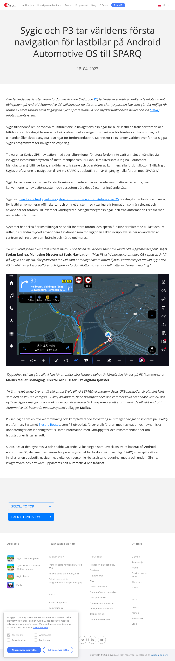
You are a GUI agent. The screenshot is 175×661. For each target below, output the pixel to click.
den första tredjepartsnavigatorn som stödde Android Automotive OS (69, 199)
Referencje (137, 562)
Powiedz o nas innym (139, 575)
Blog (93, 5)
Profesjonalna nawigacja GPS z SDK (65, 566)
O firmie (103, 5)
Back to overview (31, 517)
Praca (135, 567)
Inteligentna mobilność (101, 608)
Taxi (92, 581)
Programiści (82, 5)
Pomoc (68, 5)
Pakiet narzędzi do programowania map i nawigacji (66, 581)
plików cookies (40, 627)
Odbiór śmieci (97, 614)
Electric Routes (49, 424)
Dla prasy (137, 582)
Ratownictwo (97, 575)
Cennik (135, 607)
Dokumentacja (56, 608)
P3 (95, 99)
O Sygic (136, 556)
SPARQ (154, 110)
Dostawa (94, 570)
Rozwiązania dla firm (48, 5)
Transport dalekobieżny (102, 564)
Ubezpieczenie (98, 597)
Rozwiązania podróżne (102, 603)
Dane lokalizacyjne (100, 619)
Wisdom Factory (159, 654)
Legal (134, 623)
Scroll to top (31, 506)
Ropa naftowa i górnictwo (103, 592)
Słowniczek (137, 618)
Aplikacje (27, 5)
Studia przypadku (58, 602)
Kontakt (135, 587)
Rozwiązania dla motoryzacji (64, 573)
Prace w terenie (98, 586)
